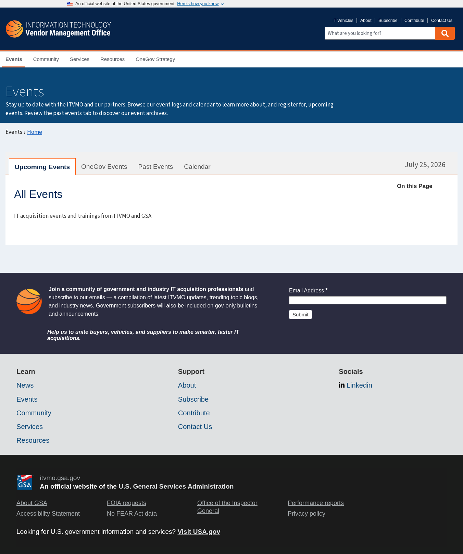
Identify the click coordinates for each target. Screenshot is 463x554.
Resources (32, 440)
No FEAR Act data (132, 513)
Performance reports (316, 503)
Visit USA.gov (198, 531)
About (366, 21)
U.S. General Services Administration (176, 486)
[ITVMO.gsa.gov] (58, 29)
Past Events (155, 166)
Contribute (414, 21)
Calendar (197, 166)
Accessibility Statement (48, 513)
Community (33, 413)
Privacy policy (306, 513)
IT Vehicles (343, 21)
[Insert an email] (368, 300)
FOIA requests (126, 503)
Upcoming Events (42, 167)
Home (34, 132)
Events (27, 399)
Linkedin (359, 385)
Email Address (308, 290)
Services (29, 426)
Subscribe (388, 21)
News (25, 385)
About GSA (31, 503)
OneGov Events (104, 166)
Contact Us (441, 21)
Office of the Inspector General (227, 507)
